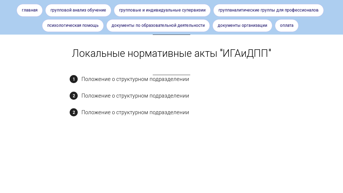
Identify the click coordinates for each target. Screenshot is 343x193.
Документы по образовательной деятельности (158, 25)
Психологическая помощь (73, 25)
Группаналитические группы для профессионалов (268, 10)
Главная (30, 10)
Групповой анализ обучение (78, 10)
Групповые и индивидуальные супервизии (162, 10)
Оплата (286, 25)
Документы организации (242, 25)
